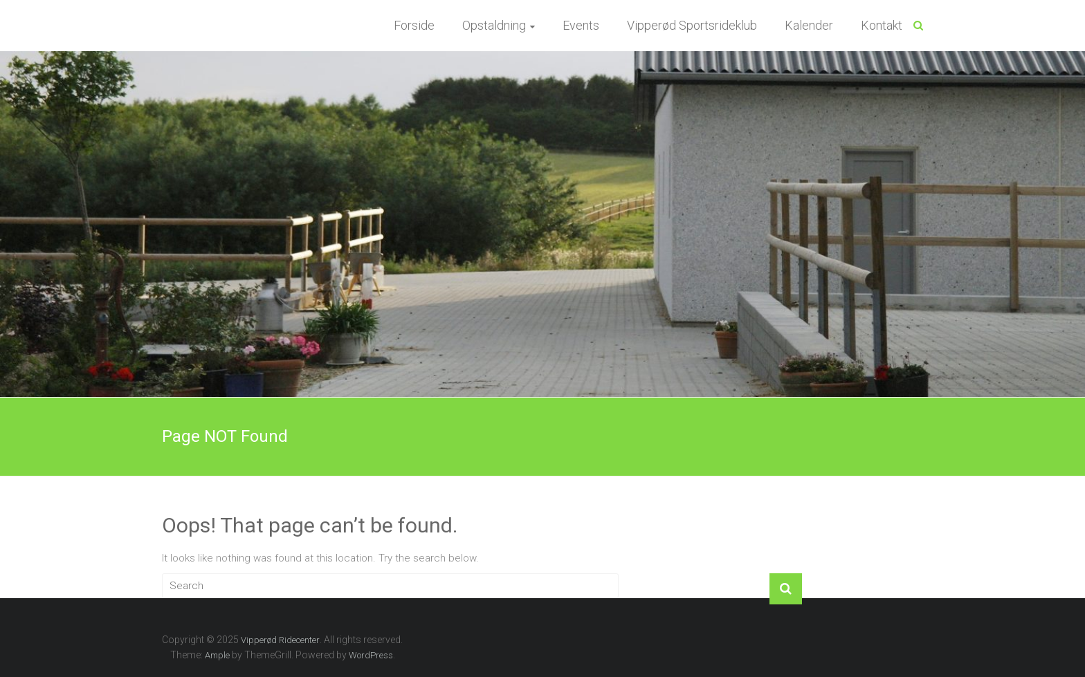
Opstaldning (494, 25)
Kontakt (881, 25)
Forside (414, 25)
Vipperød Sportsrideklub (692, 25)
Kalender (809, 25)
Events (581, 25)
